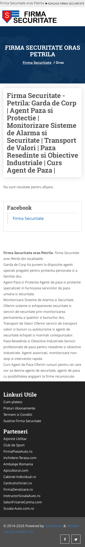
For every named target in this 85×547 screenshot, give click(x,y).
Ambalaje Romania (18, 464)
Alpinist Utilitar (15, 439)
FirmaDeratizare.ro (18, 489)
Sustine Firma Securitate (22, 421)
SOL (31, 531)
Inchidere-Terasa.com (19, 458)
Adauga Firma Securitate (64, 3)
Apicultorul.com (15, 470)
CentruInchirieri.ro (17, 483)
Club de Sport (13, 445)
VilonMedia (54, 525)
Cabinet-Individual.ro (19, 477)
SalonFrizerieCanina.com (22, 502)
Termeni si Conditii (17, 414)
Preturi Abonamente (19, 408)
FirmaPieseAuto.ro (17, 451)
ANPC (22, 531)
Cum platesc (12, 402)
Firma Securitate (37, 62)
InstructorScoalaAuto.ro (21, 496)
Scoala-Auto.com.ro (18, 508)
